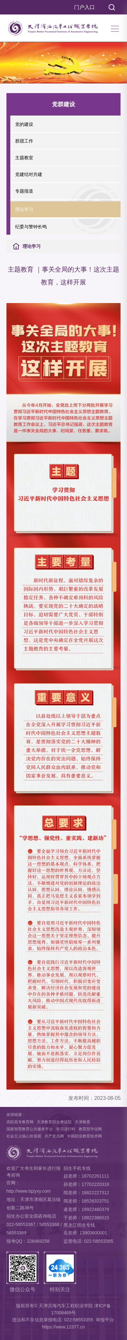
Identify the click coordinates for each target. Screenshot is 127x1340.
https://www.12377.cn (63, 1326)
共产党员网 (54, 1136)
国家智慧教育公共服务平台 (29, 1129)
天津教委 (82, 1122)
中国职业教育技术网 (84, 1136)
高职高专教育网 (20, 1122)
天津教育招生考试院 (54, 1122)
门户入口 (84, 7)
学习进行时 (65, 1129)
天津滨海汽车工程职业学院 (66, 1305)
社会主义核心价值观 (23, 1136)
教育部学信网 (90, 1129)
